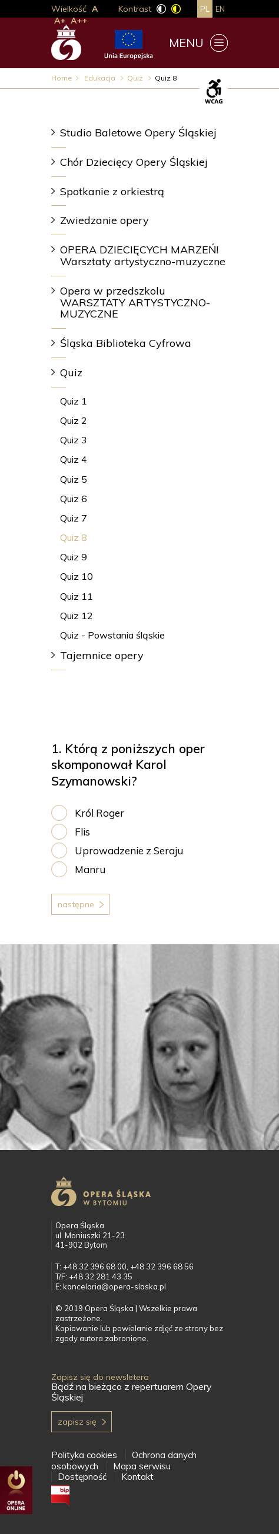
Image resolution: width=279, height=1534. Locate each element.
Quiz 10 (76, 576)
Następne (76, 904)
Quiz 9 (73, 557)
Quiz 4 (73, 459)
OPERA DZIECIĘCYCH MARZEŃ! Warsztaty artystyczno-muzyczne (142, 255)
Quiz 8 (73, 537)
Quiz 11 (76, 596)
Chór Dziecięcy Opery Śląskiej (134, 162)
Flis (82, 832)
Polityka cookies (84, 1455)
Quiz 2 (73, 420)
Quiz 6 (73, 498)
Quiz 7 (73, 518)
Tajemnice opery (102, 655)
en (220, 9)
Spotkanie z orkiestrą (112, 191)
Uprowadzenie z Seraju (129, 850)
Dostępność (82, 1476)
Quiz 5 (73, 479)
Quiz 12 (76, 615)
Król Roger (99, 813)
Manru (90, 869)
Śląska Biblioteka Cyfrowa (125, 343)
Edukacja (100, 77)
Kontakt (137, 1476)
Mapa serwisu (142, 1466)
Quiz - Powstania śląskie (112, 635)
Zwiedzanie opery (104, 220)
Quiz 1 (73, 401)
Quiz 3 (73, 440)
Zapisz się (77, 1421)
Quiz (136, 77)
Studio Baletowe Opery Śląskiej (138, 132)
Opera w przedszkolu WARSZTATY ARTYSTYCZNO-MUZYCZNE (135, 302)
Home (61, 77)
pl (205, 9)
